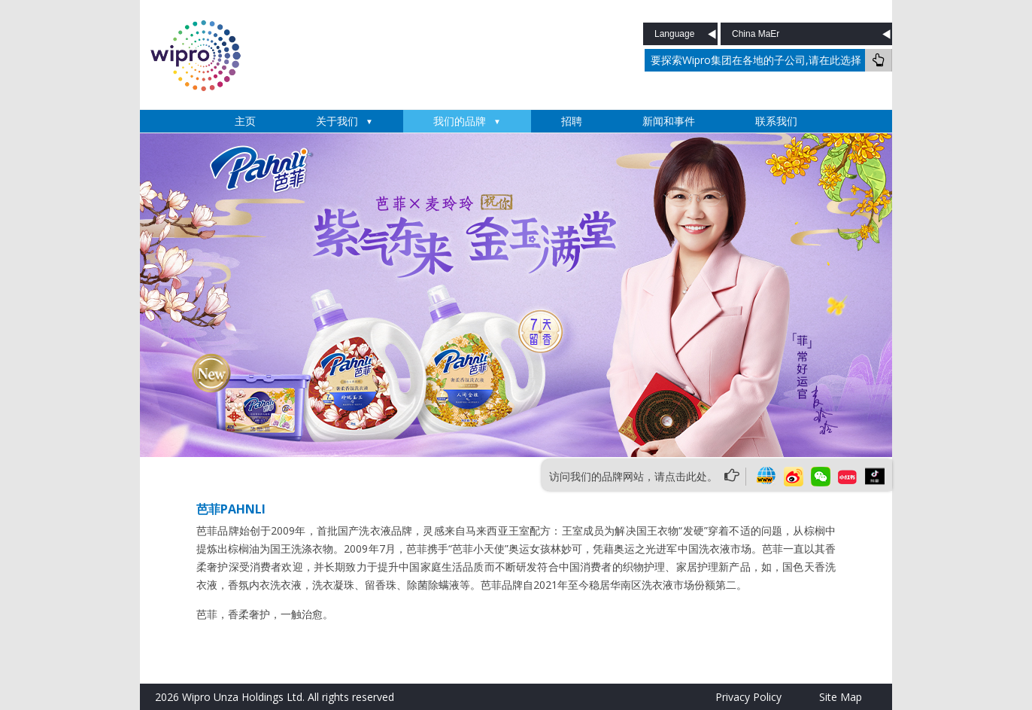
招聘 (571, 121)
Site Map (840, 697)
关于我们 (337, 121)
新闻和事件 (668, 121)
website (766, 476)
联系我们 (776, 121)
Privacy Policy (748, 697)
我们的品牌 (459, 121)
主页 (245, 121)
